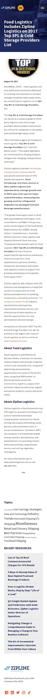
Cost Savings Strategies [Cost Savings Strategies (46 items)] (27, 509)
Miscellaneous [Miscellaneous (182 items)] (26, 523)
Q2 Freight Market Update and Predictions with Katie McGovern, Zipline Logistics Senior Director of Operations (23, 608)
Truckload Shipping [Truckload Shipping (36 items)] (15, 540)
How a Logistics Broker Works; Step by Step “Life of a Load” (23, 590)
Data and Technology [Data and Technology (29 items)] (15, 514)
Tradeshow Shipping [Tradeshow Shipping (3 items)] (30, 537)
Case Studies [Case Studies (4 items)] (8, 510)
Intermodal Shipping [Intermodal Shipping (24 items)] (24, 518)
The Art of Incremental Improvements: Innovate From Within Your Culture (22, 645)
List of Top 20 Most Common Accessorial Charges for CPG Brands (21, 561)
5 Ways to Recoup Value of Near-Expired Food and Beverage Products (22, 575)
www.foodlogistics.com (15, 341)
